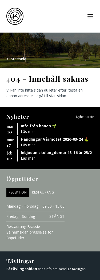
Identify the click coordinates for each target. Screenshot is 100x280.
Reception (18, 192)
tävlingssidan (24, 268)
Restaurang (43, 192)
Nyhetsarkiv (85, 117)
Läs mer (28, 131)
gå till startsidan (52, 95)
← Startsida (16, 58)
